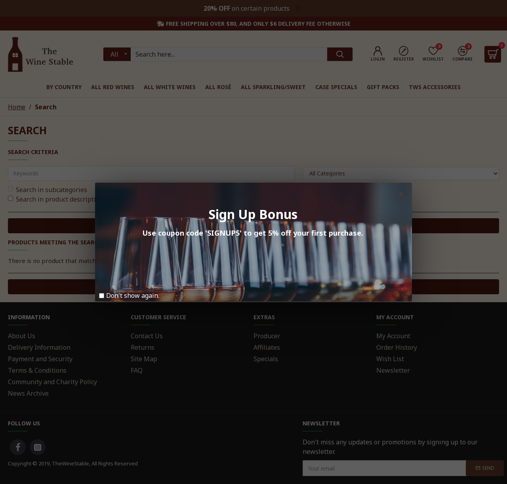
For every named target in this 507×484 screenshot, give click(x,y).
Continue (250, 286)
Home (16, 107)
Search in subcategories (47, 189)
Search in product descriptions (57, 199)
